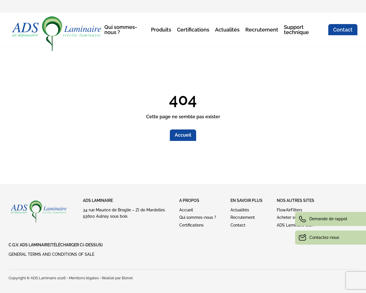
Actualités (227, 30)
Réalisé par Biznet (117, 278)
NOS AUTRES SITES (295, 200)
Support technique (296, 29)
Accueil (183, 135)
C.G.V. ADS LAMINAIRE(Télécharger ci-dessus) (56, 245)
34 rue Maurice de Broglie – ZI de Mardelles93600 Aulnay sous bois (124, 213)
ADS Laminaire (98, 200)
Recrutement (261, 30)
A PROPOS (189, 200)
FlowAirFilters (289, 210)
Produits (161, 30)
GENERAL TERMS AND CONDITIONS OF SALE (51, 254)
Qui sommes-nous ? (120, 29)
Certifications (193, 30)
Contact (343, 30)
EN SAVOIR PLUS (246, 200)
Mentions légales (84, 278)
